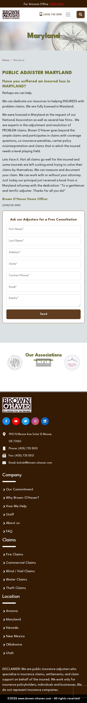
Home (5, 60)
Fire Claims (12, 555)
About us (11, 523)
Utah (8, 653)
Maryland (11, 620)
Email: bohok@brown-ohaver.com (30, 462)
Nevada (10, 628)
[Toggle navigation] (68, 14)
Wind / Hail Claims (18, 571)
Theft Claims (14, 588)
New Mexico (13, 636)
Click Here (56, 4)
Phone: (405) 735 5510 (23, 448)
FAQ (7, 531)
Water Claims (14, 580)
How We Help (14, 506)
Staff (8, 515)
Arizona (10, 611)
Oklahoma (12, 645)
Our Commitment (17, 490)
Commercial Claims (19, 563)
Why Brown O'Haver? (20, 498)
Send (43, 314)
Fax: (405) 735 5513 (21, 455)
